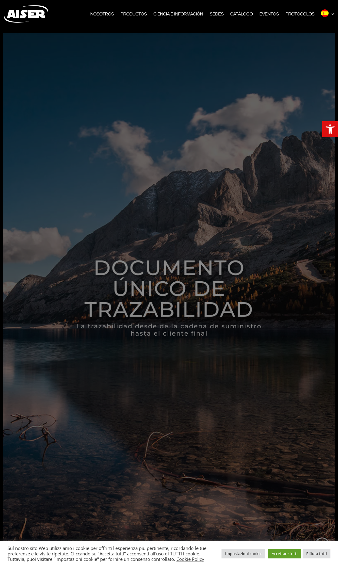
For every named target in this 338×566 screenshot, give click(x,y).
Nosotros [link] (102, 13)
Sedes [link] (217, 13)
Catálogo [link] (241, 13)
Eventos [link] (269, 13)
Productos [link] (133, 13)
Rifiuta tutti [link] (316, 553)
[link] (330, 129)
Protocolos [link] (299, 13)
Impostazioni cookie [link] (243, 553)
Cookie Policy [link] (190, 559)
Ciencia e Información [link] (178, 13)
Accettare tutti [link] (284, 553)
